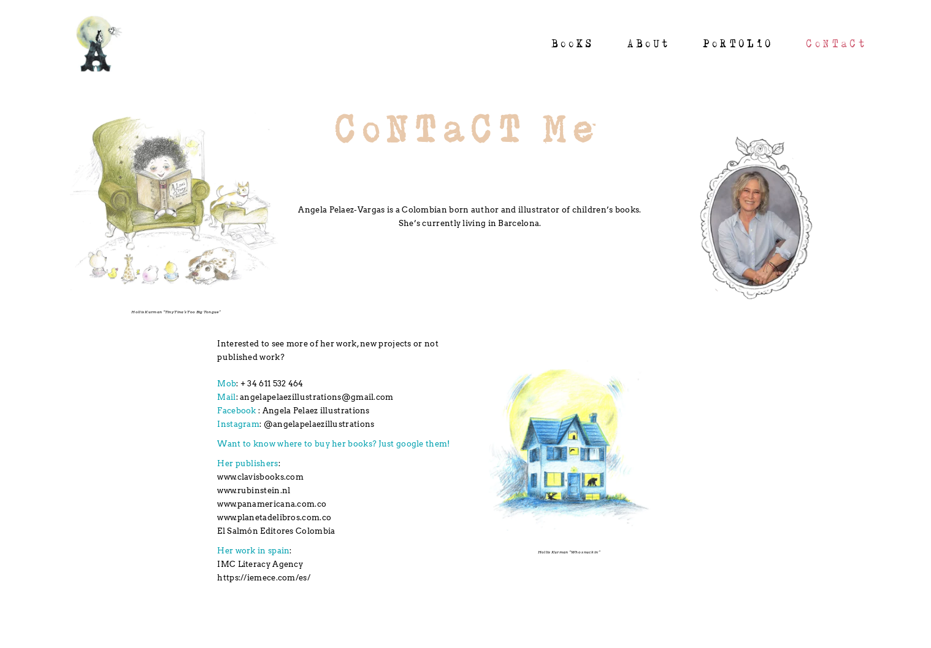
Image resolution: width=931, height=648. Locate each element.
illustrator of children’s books (578, 209)
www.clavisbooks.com (260, 477)
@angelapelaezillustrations (319, 424)
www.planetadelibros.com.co (274, 517)
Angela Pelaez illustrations (316, 410)
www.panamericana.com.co (271, 504)
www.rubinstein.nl (253, 490)
